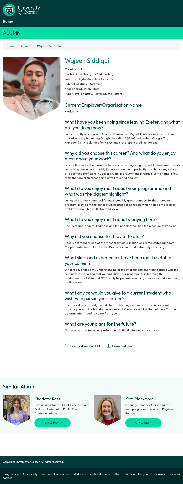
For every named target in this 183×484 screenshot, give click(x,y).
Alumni (12, 32)
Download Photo (120, 346)
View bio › (52, 423)
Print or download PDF (83, 346)
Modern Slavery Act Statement (92, 474)
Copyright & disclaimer (151, 474)
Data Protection (125, 474)
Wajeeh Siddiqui (49, 46)
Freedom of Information (55, 474)
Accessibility (29, 474)
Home (8, 21)
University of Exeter (28, 462)
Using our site (11, 474)
